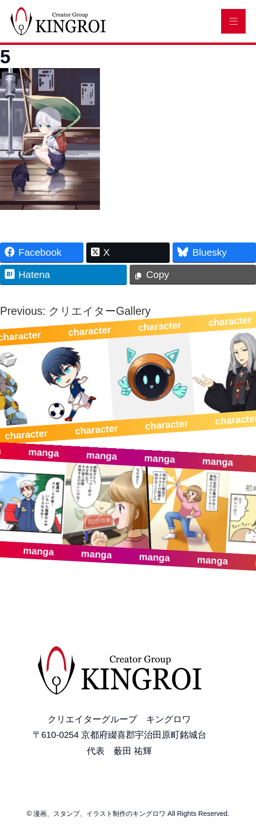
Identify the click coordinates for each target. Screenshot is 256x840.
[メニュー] (233, 21)
